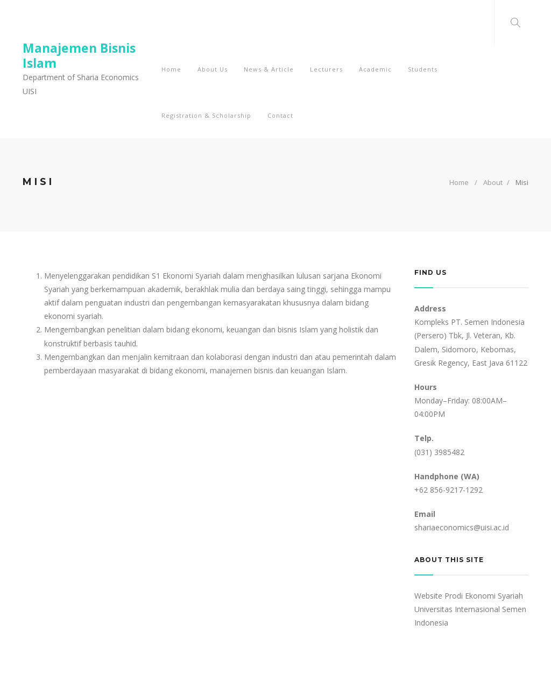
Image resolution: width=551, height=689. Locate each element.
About (493, 182)
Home (459, 182)
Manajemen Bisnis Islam (79, 55)
